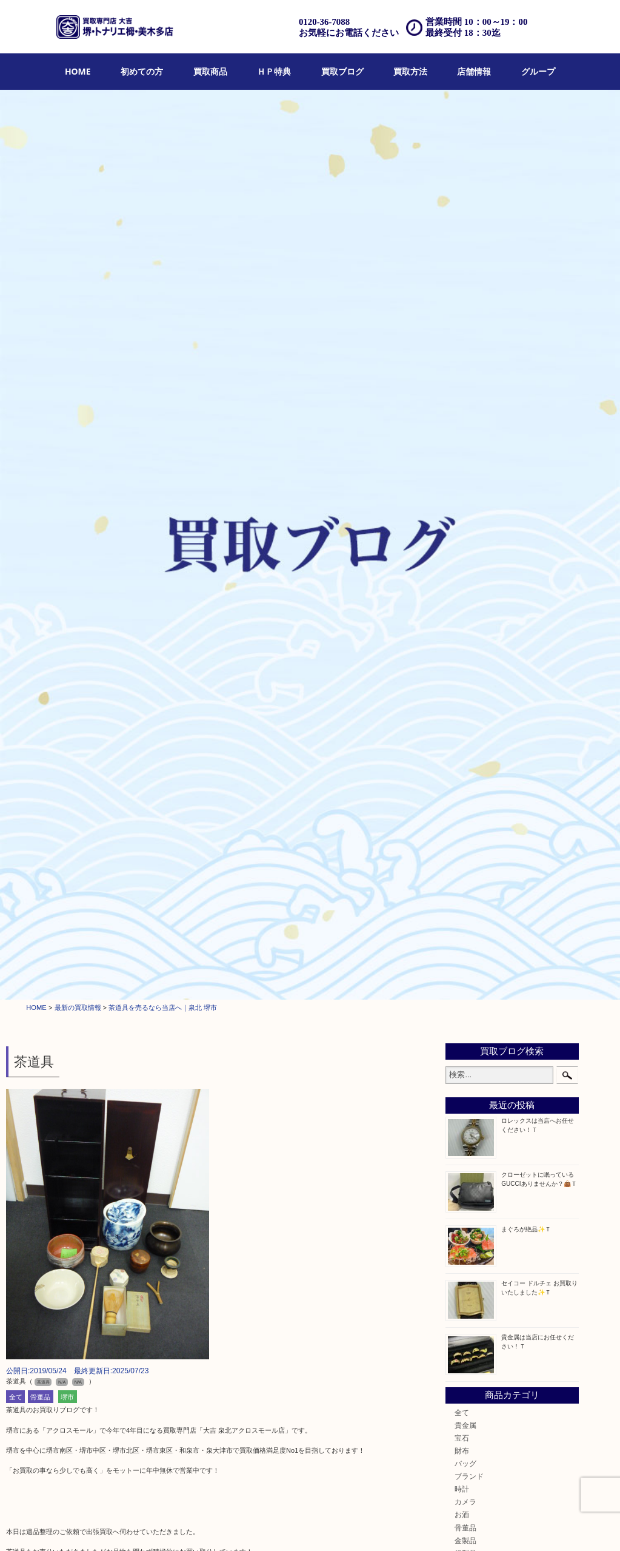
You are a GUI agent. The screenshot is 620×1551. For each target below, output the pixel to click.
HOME (78, 71)
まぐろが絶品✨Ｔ (526, 331)
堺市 (67, 499)
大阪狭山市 (473, 1045)
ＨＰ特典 (274, 71)
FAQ (361, 1526)
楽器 (462, 860)
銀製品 (465, 655)
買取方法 (410, 71)
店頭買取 (194, 1526)
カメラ (465, 604)
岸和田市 (469, 1058)
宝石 (462, 540)
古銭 (462, 732)
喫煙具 (465, 796)
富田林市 (469, 1033)
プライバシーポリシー (445, 1526)
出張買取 (229, 1526)
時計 (462, 592)
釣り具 (465, 822)
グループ (538, 71)
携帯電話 (469, 886)
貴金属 (465, 527)
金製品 (465, 643)
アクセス (333, 1526)
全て (15, 499)
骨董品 (40, 499)
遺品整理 (298, 1526)
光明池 (465, 1071)
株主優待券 (473, 720)
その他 (465, 911)
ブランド (469, 579)
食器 (462, 681)
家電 (462, 834)
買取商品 (210, 71)
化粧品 (465, 771)
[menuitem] (77, 71)
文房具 (465, 809)
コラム (465, 937)
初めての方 (142, 71)
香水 (462, 783)
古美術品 (469, 668)
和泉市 (465, 1007)
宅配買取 (263, 1526)
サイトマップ (506, 1526)
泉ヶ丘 (465, 1084)
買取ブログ (342, 71)
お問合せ (390, 1526)
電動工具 (469, 848)
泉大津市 (469, 1020)
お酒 (462, 617)
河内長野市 (473, 994)
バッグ (465, 566)
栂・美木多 (473, 981)
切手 (462, 899)
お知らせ (469, 924)
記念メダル (473, 758)
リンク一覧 (551, 1526)
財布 (462, 553)
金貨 (462, 745)
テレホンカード (480, 694)
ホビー (465, 873)
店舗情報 (474, 71)
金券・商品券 (476, 707)
